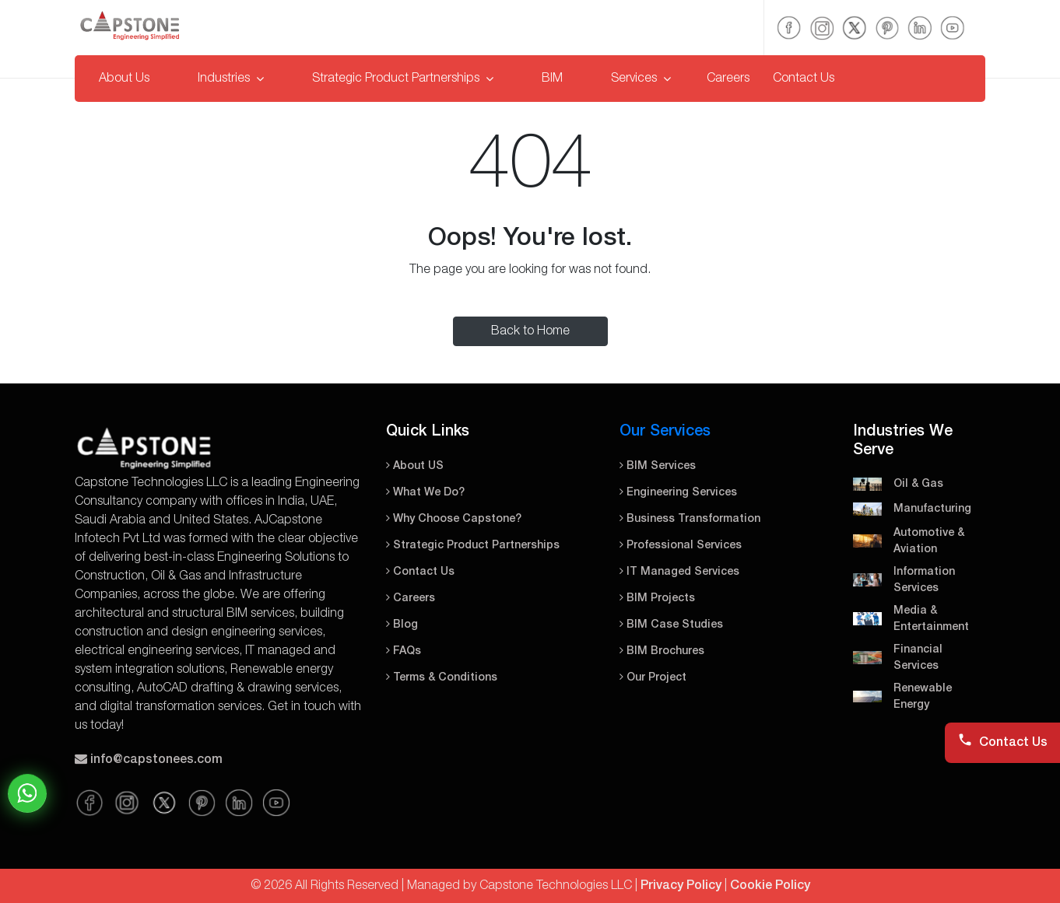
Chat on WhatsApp (27, 793)
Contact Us (803, 78)
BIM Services (658, 466)
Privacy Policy (681, 885)
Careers (728, 78)
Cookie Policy (770, 885)
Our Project (653, 678)
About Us (124, 78)
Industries (231, 78)
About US (415, 466)
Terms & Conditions (441, 678)
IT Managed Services (679, 572)
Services (641, 78)
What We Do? (425, 493)
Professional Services (681, 546)
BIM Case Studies (671, 625)
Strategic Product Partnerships (402, 78)
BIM (552, 78)
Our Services (665, 432)
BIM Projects (657, 598)
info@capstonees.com (156, 759)
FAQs (403, 651)
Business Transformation (690, 519)
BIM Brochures (662, 651)
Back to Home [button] (530, 331)
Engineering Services (678, 493)
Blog (402, 625)
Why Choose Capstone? (453, 519)
